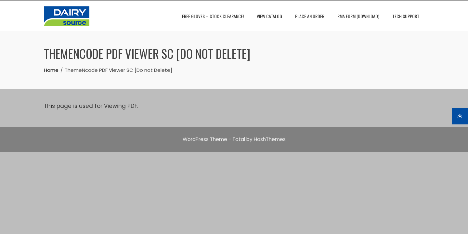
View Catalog (269, 16)
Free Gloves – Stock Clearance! (213, 16)
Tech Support (405, 16)
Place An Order (309, 16)
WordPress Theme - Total (214, 139)
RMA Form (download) (358, 16)
